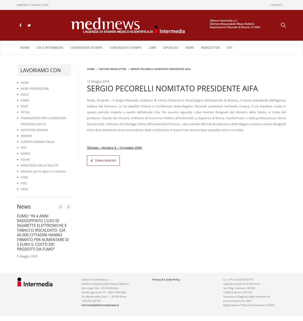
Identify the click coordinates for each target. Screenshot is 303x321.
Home (25, 48)
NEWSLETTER (210, 48)
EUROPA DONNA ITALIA (38, 142)
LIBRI (152, 48)
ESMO (25, 100)
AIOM (25, 82)
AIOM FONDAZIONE (35, 88)
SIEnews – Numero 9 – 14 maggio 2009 (114, 147)
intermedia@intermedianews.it (100, 305)
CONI (24, 177)
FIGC (24, 183)
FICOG (25, 112)
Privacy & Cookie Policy (166, 279)
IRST (24, 147)
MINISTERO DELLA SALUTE (40, 165)
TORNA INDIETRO (105, 160)
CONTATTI (276, 5)
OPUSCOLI (171, 48)
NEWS (189, 48)
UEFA (24, 189)
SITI (230, 48)
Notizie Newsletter (112, 69)
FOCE (24, 106)
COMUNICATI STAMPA (125, 48)
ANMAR (26, 136)
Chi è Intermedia (50, 48)
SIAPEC (26, 153)
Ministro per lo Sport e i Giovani (43, 171)
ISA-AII (25, 159)
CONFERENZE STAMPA (86, 48)
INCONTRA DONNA (34, 130)
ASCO (25, 94)
